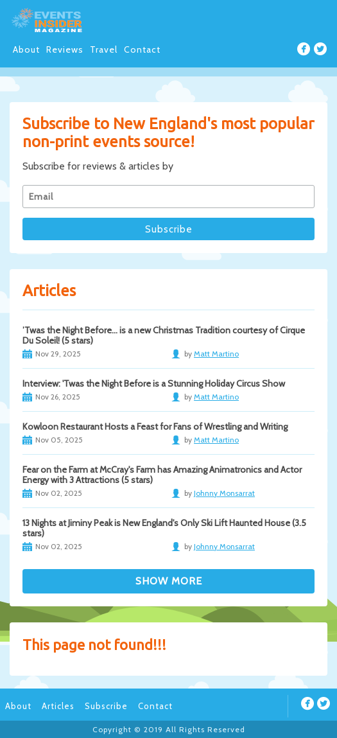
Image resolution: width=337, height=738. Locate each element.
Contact (142, 49)
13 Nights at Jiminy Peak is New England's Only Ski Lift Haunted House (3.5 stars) (164, 528)
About (26, 49)
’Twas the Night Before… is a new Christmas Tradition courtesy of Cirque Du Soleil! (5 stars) (163, 335)
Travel (103, 49)
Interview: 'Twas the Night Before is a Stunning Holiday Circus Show (153, 383)
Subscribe (106, 706)
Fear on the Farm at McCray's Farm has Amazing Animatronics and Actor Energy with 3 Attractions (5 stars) (162, 475)
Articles (58, 706)
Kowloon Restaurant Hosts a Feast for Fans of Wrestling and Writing (155, 426)
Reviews (64, 49)
